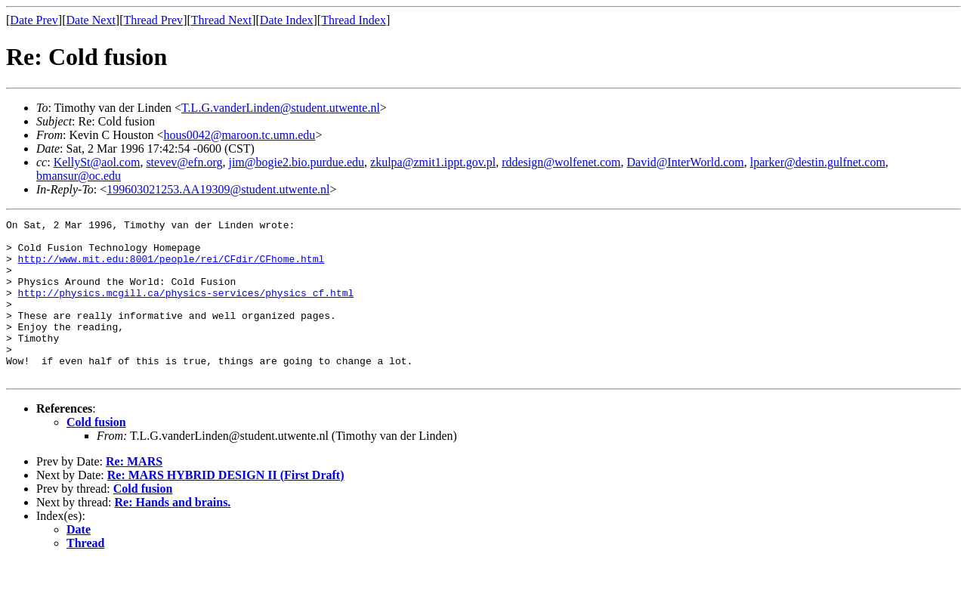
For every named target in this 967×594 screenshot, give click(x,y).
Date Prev (34, 20)
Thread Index (353, 20)
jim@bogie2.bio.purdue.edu (296, 162)
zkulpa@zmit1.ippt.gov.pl (433, 162)
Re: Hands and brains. (173, 533)
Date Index (287, 20)
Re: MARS (134, 493)
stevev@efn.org (184, 162)
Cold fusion (96, 453)
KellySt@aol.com (97, 162)
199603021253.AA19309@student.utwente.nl (218, 189)
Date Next (91, 20)
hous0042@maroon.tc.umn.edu (239, 134)
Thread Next (221, 20)
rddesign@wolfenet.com (561, 162)
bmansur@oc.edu (78, 175)
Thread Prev (153, 20)
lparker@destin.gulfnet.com (817, 162)
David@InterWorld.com (685, 162)
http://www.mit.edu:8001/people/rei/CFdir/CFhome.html (171, 267)
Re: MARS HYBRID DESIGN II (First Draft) (225, 506)
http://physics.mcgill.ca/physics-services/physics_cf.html (186, 308)
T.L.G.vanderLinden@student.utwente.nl (280, 107)
